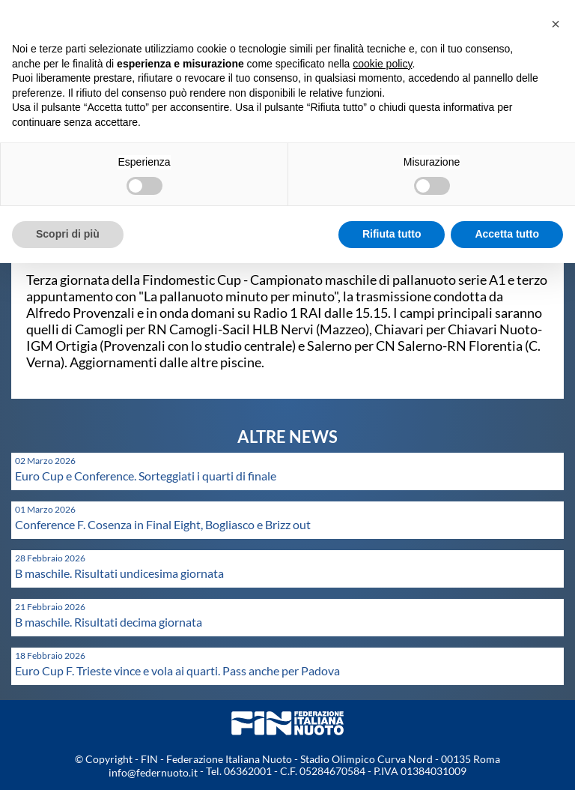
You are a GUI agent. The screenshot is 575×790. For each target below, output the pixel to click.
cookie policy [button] (382, 64)
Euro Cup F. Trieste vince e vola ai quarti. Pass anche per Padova (177, 670)
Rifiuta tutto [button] (392, 234)
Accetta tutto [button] (507, 234)
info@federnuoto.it (153, 772)
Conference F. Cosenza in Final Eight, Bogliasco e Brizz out (163, 524)
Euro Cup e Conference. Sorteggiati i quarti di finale (145, 475)
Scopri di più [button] (68, 234)
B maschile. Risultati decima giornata (108, 622)
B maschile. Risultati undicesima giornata (119, 573)
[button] (556, 24)
